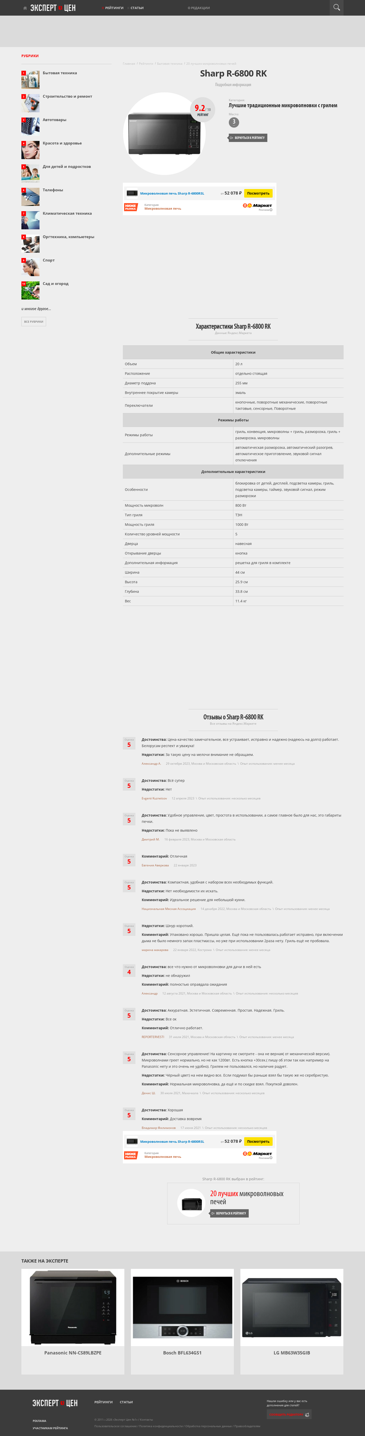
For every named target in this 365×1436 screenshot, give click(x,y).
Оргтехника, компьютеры (68, 236)
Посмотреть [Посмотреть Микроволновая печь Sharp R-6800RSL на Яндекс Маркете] (258, 193)
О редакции (199, 8)
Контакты (146, 1419)
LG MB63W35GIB (292, 1353)
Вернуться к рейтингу (247, 138)
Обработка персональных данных (208, 1426)
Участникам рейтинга (50, 1428)
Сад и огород (55, 283)
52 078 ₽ (231, 193)
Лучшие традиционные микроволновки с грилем (283, 105)
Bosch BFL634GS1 (182, 1353)
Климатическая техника (67, 213)
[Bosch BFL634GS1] (182, 1307)
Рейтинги (114, 8)
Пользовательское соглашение (115, 1426)
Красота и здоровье (62, 142)
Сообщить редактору (286, 1414)
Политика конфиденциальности (161, 1426)
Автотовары (54, 119)
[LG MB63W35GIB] (291, 1307)
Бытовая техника (60, 72)
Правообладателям (247, 1426)
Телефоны (53, 189)
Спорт (49, 260)
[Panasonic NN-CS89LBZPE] (72, 1307)
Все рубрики (33, 321)
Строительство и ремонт (67, 96)
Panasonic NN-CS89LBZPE (72, 1353)
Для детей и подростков (67, 166)
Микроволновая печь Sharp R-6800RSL (172, 1141)
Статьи (137, 8)
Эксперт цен (53, 8)
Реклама (39, 1421)
